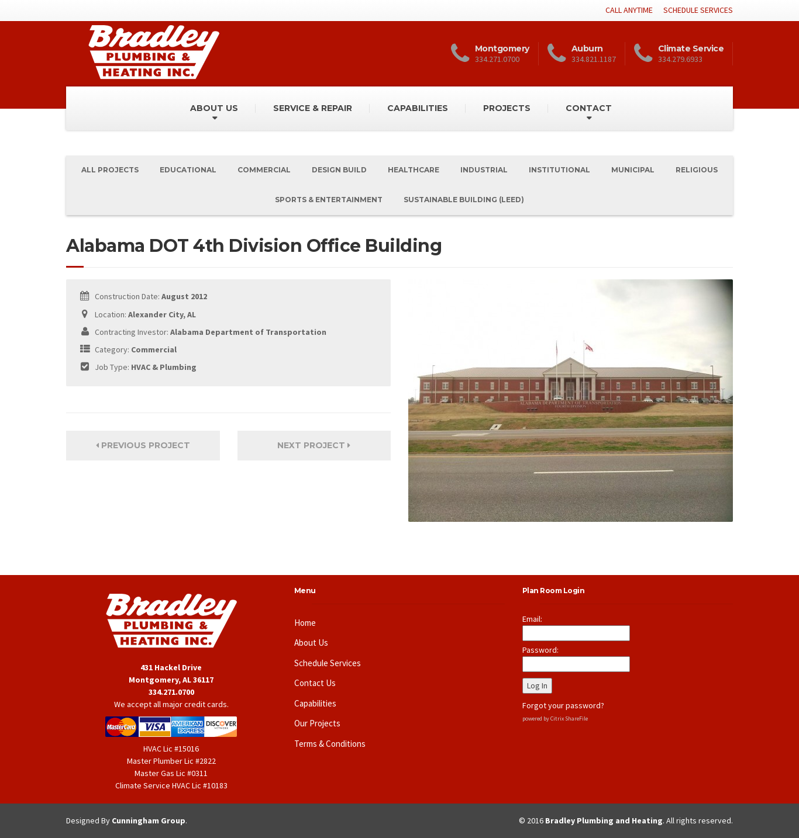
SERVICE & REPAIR (312, 108)
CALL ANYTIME (629, 10)
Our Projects (317, 723)
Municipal (633, 169)
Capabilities (315, 703)
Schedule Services (327, 663)
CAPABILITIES (417, 108)
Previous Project (143, 445)
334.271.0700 (171, 692)
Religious (697, 169)
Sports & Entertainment (329, 199)
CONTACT (589, 108)
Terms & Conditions (330, 743)
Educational (188, 169)
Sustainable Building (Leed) (464, 199)
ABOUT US (214, 108)
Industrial (484, 169)
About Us (311, 642)
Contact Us (315, 682)
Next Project (313, 445)
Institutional (559, 169)
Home (305, 622)
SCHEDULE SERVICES (698, 10)
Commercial (264, 169)
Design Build (339, 169)
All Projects (110, 169)
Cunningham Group (148, 820)
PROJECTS (507, 108)
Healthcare (413, 169)
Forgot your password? (563, 705)
